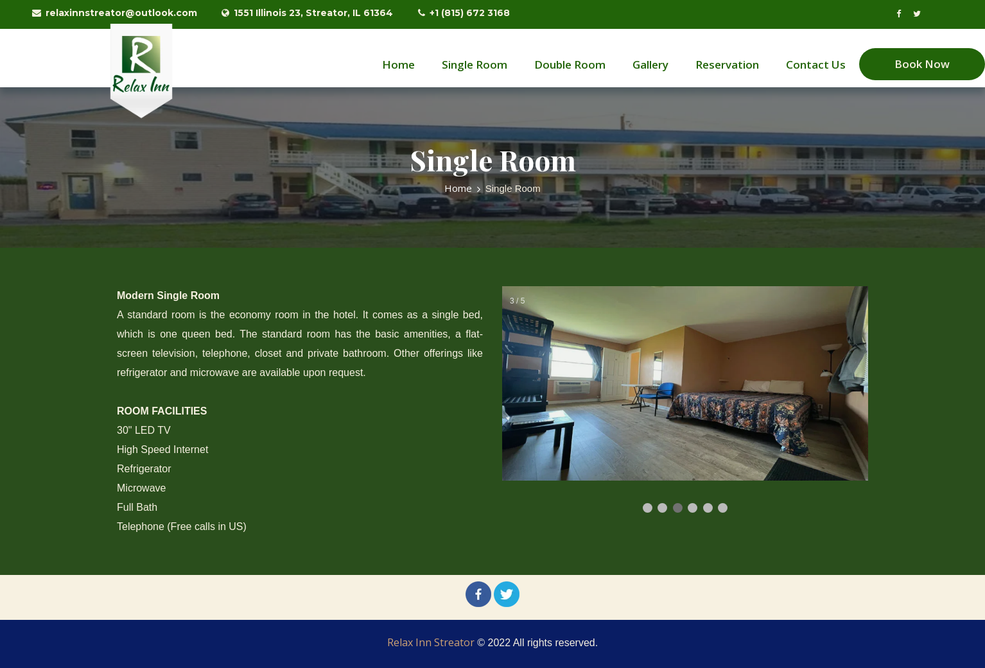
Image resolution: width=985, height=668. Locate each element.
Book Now (922, 63)
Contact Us (816, 64)
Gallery (650, 64)
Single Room (474, 64)
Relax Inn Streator (431, 642)
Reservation (727, 64)
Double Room (570, 64)
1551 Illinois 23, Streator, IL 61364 (307, 13)
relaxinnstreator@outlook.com (114, 13)
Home (398, 64)
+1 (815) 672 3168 (464, 13)
